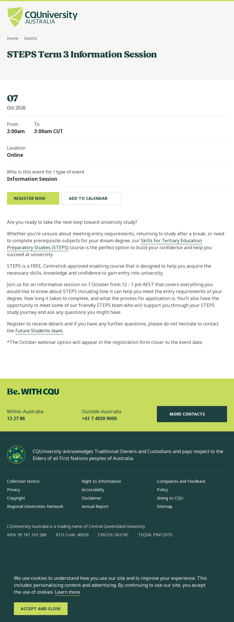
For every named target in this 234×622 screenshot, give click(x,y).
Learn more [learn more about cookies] (67, 592)
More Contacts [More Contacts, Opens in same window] (192, 414)
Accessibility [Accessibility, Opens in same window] (93, 489)
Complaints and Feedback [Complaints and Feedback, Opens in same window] (181, 481)
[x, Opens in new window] (58, 553)
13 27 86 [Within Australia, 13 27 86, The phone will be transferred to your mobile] (16, 418)
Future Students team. (39, 330)
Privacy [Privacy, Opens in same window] (13, 489)
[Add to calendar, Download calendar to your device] (92, 198)
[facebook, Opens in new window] (13, 553)
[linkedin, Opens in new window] (43, 553)
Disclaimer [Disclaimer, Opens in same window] (91, 498)
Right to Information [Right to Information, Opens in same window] (101, 481)
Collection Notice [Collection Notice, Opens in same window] (23, 481)
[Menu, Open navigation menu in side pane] (222, 17)
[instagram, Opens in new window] (28, 553)
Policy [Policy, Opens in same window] (162, 489)
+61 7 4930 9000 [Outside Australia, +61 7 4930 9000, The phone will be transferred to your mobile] (99, 418)
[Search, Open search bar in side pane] (211, 17)
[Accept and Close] (41, 608)
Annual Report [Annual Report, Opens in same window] (95, 506)
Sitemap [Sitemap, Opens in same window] (164, 506)
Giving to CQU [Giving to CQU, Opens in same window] (170, 498)
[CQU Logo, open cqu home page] (42, 17)
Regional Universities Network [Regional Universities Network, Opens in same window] (35, 506)
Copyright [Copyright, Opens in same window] (16, 498)
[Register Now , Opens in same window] (33, 198)
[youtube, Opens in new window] (73, 553)
